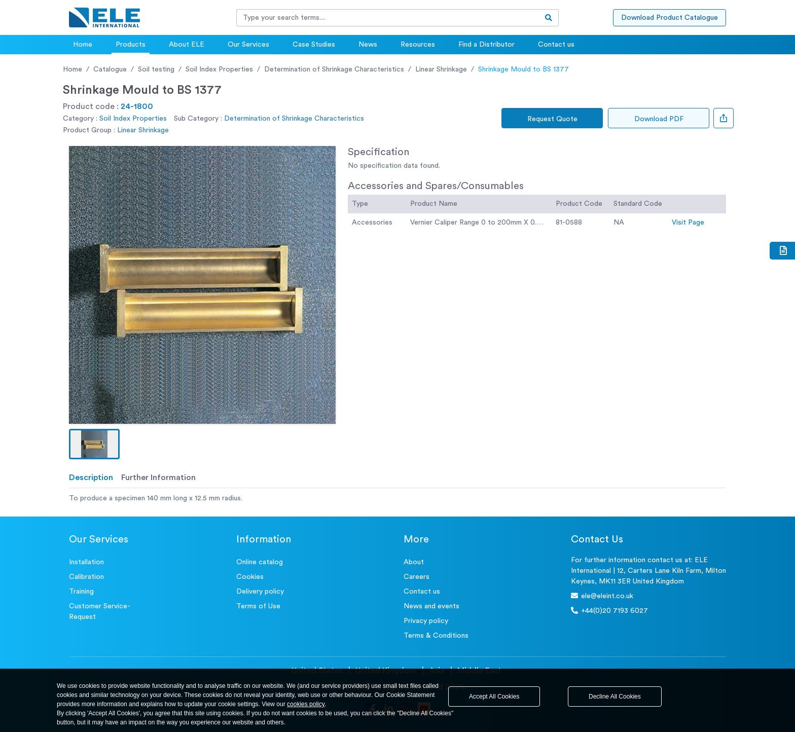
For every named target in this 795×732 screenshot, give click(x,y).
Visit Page (688, 222)
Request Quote (552, 119)
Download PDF (658, 119)
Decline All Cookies (615, 696)
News (367, 44)
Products (131, 44)
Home (82, 44)
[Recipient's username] (387, 17)
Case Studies (314, 44)
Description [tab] (91, 477)
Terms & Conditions (436, 635)
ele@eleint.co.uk (602, 596)
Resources (418, 44)
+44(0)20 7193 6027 (609, 610)
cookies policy (306, 704)
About (414, 562)
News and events (431, 606)
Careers (416, 576)
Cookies (250, 576)
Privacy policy (426, 621)
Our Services (248, 44)
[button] (94, 444)
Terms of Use (258, 606)
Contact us (556, 44)
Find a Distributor (486, 44)
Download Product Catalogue (669, 17)
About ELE (186, 44)
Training (81, 591)
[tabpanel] (397, 498)
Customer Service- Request (99, 611)
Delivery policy (260, 591)
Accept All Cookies (494, 696)
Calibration (86, 576)
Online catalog (259, 562)
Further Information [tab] (158, 477)
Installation (86, 562)
